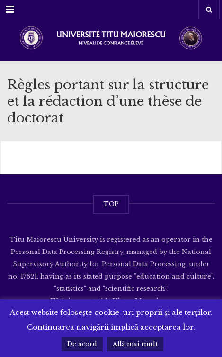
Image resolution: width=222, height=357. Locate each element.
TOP (111, 204)
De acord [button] (82, 344)
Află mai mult (135, 344)
